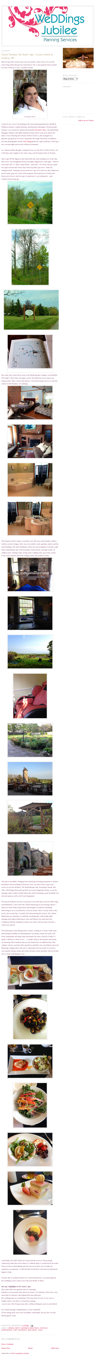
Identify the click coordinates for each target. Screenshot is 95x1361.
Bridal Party (14, 1328)
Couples (44, 1328)
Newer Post (5, 1348)
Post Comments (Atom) (20, 1353)
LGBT (15, 1330)
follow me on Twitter (86, 120)
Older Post (55, 1348)
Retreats (22, 1330)
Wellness (32, 1330)
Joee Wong (27, 141)
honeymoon (6, 1330)
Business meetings (30, 1328)
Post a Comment (7, 1344)
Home (30, 1348)
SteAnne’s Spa (40, 130)
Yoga (40, 1330)
